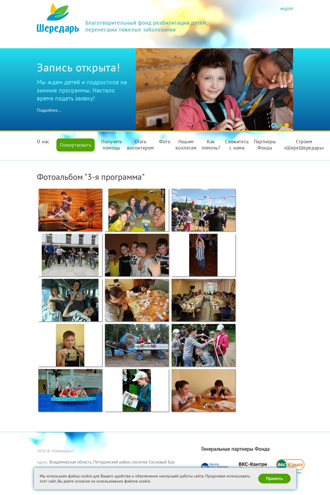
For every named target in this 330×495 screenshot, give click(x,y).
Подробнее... (49, 110)
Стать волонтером (140, 144)
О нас (43, 141)
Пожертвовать (75, 145)
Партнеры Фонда (265, 144)
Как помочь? (211, 144)
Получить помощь (111, 144)
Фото (164, 141)
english (286, 8)
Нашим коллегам (185, 144)
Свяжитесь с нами (237, 144)
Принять (274, 478)
